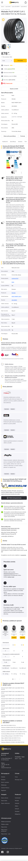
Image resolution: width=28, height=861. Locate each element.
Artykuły (3, 777)
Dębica (16, 806)
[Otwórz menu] (2, 2)
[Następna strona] (20, 679)
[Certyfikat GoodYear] (4, 840)
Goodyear (17, 811)
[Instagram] (8, 852)
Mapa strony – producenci (4, 830)
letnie (13, 282)
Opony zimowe (4, 797)
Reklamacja (3, 785)
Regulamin (3, 790)
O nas (16, 777)
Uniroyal (17, 808)
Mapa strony (4, 827)
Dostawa (3, 779)
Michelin (14, 292)
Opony (2, 6)
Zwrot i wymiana (5, 782)
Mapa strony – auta (5, 833)
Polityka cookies (5, 824)
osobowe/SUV (15, 278)
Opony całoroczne (5, 803)
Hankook (17, 803)
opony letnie (8, 6)
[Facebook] (2, 852)
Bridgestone (17, 814)
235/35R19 (14, 300)
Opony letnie (4, 800)
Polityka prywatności (6, 821)
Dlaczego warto (18, 779)
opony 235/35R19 (15, 6)
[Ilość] (7, 60)
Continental (17, 797)
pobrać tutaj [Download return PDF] (11, 577)
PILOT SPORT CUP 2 (16, 296)
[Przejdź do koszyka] (25, 2)
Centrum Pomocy (5, 787)
